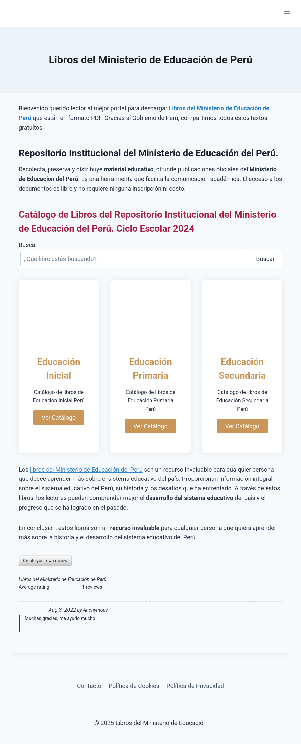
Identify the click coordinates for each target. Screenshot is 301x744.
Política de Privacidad (195, 685)
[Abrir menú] (287, 13)
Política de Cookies (134, 685)
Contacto (89, 685)
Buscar (28, 244)
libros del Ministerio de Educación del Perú (86, 469)
